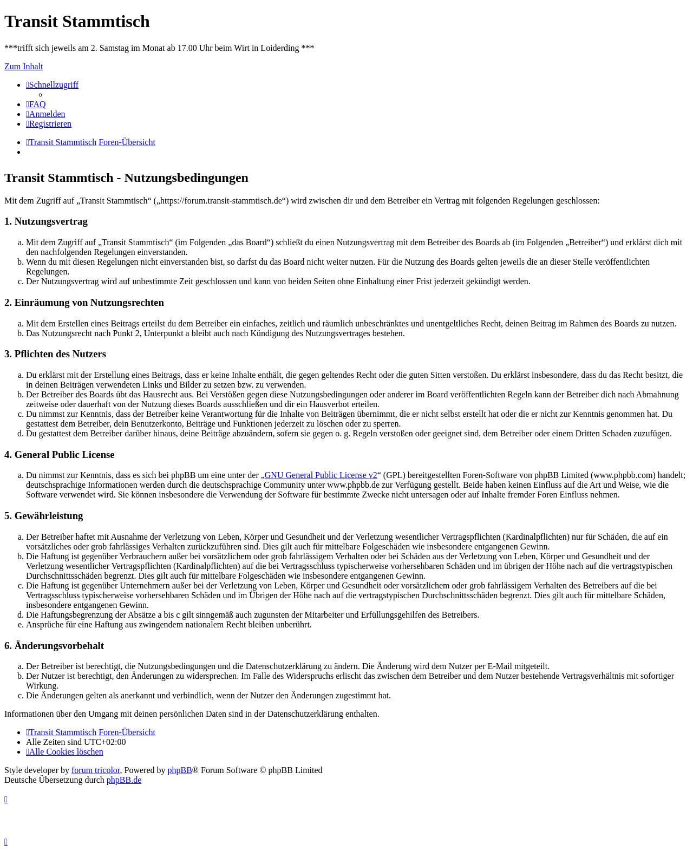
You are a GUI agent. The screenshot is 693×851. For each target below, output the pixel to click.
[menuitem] (36, 104)
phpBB (180, 770)
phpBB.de (124, 779)
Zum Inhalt (23, 66)
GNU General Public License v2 (321, 475)
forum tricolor (95, 770)
